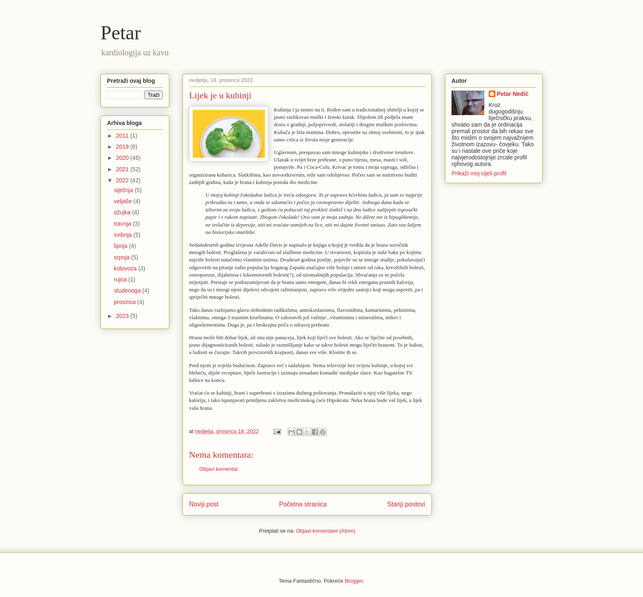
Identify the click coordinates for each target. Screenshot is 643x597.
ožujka (123, 212)
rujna (121, 279)
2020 (123, 157)
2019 (123, 146)
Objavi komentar (218, 469)
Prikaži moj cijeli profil (478, 173)
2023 (123, 316)
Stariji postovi (406, 504)
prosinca (125, 302)
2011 (123, 135)
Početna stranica (303, 504)
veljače (123, 201)
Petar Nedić (513, 94)
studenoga (128, 290)
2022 (123, 180)
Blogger (354, 581)
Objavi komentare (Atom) (326, 531)
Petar (120, 32)
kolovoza (126, 268)
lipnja (121, 246)
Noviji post (204, 504)
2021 (123, 169)
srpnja (122, 257)
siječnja (124, 190)
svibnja (123, 235)
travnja (123, 223)
